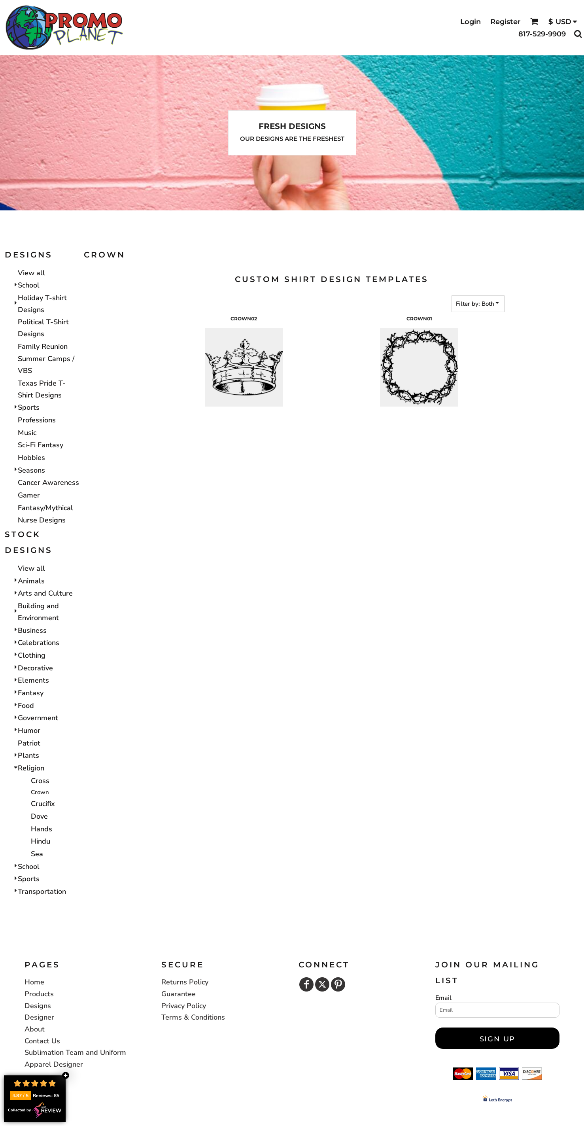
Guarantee (178, 994)
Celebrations (38, 642)
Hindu (40, 841)
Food (26, 705)
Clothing (31, 655)
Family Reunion (43, 346)
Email (443, 998)
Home (34, 982)
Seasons (31, 470)
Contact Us (42, 1041)
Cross (40, 780)
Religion (31, 768)
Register (505, 21)
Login (470, 21)
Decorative (35, 668)
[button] (534, 21)
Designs (38, 1006)
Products (39, 994)
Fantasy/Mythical (45, 508)
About (35, 1029)
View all (31, 273)
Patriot (29, 743)
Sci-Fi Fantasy (40, 445)
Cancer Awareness (48, 482)
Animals (31, 581)
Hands (41, 829)
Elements (33, 680)
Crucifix (43, 803)
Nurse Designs (42, 520)
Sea (37, 854)
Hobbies (31, 457)
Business (32, 630)
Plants (28, 755)
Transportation (42, 891)
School (29, 285)
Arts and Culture (45, 593)
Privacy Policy (183, 1006)
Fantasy (30, 693)
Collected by (35, 1110)
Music (27, 432)
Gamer (29, 495)
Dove (39, 816)
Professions (37, 420)
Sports (29, 407)
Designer (39, 1017)
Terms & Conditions (193, 1017)
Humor (29, 730)
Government (38, 718)
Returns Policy (184, 982)
